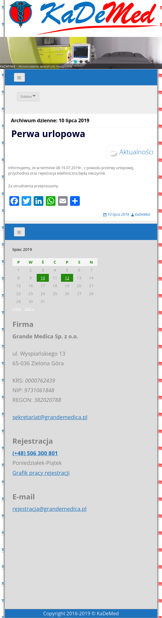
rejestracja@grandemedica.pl (49, 508)
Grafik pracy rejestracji (40, 472)
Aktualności (137, 151)
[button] (75, 61)
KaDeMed (142, 214)
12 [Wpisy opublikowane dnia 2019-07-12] (67, 278)
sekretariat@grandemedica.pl (49, 417)
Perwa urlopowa (48, 133)
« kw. (17, 308)
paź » (29, 308)
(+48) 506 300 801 (35, 453)
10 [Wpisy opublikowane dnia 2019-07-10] (43, 278)
